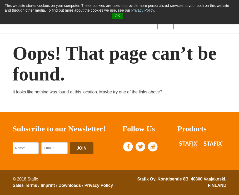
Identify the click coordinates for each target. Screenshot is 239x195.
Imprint (48, 185)
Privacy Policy (142, 10)
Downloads (69, 185)
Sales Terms (25, 185)
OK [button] (117, 16)
